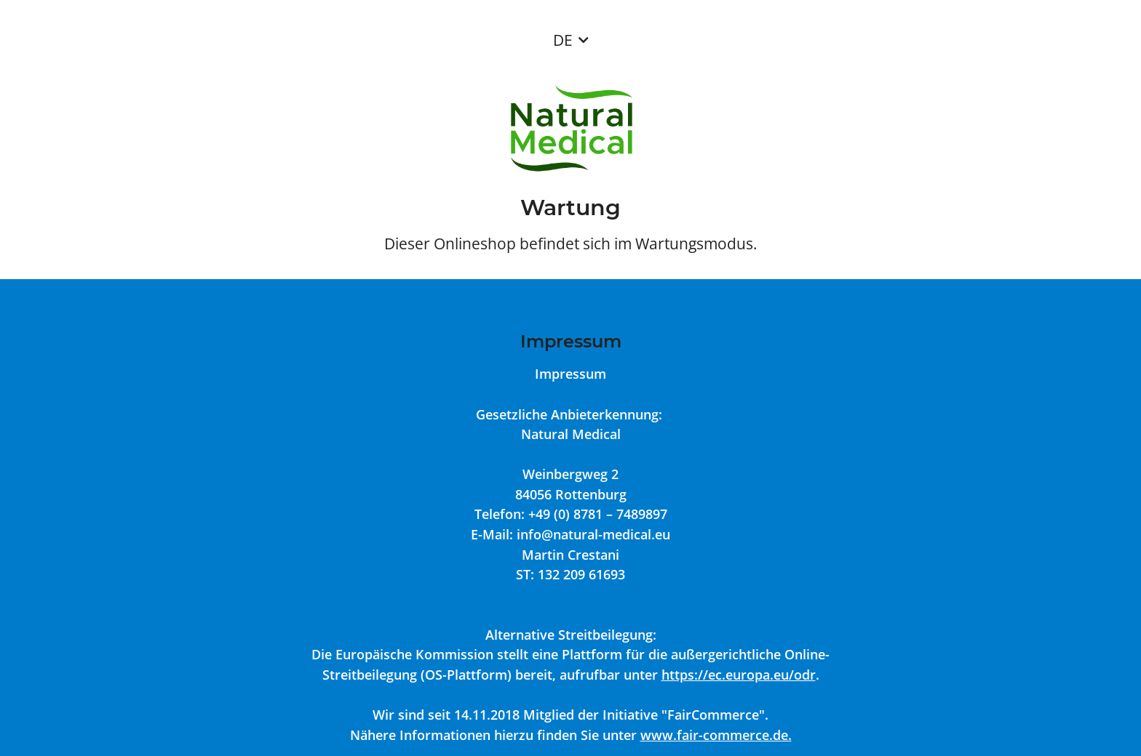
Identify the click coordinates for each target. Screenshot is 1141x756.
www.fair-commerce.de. (716, 734)
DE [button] (563, 40)
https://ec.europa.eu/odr (738, 674)
